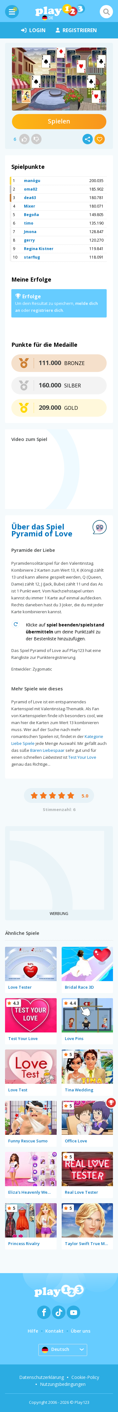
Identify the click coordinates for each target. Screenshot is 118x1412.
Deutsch (55, 1349)
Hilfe (33, 1331)
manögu (32, 180)
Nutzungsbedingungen (63, 1384)
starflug (32, 257)
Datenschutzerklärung (41, 1377)
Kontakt (54, 1331)
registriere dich (47, 310)
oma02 (30, 189)
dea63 (30, 197)
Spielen (59, 121)
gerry (29, 240)
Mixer (29, 206)
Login (33, 30)
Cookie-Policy (85, 1377)
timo (28, 223)
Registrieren (76, 30)
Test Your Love (82, 757)
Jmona (30, 231)
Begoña (31, 214)
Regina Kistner (38, 248)
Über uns (80, 1331)
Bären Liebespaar (47, 750)
